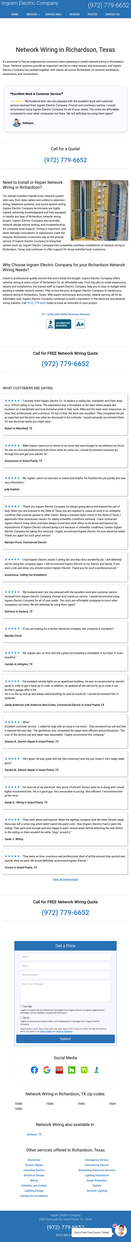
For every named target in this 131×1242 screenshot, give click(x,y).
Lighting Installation (97, 1153)
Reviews (74, 14)
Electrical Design (34, 1153)
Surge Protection (97, 1158)
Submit (65, 1017)
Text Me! (27, 984)
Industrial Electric (34, 1148)
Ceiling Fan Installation (34, 1174)
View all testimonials (65, 857)
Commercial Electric (97, 1143)
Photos (92, 14)
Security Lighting (97, 1168)
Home (14, 14)
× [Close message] (110, 1229)
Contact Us (112, 14)
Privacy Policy (46, 1009)
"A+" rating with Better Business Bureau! (65, 292)
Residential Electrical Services (97, 1148)
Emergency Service (97, 1138)
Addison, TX (34, 1112)
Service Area (53, 14)
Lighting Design (34, 1168)
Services (33, 15)
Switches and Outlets (34, 1163)
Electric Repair (34, 1143)
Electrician (34, 1138)
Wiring (34, 1158)
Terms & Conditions (64, 1009)
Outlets (96, 1163)
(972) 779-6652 (108, 5)
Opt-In (26, 996)
